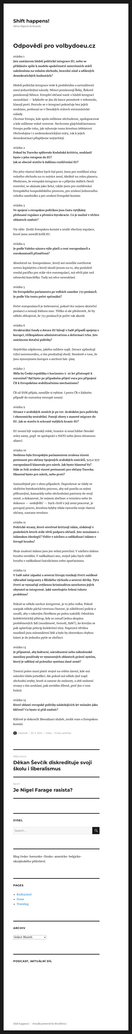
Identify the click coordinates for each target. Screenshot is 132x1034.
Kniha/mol (24, 894)
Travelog (23, 904)
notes (48, 733)
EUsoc (58, 733)
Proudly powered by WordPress (49, 1023)
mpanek (23, 733)
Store (20, 899)
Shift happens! (31, 21)
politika (67, 733)
